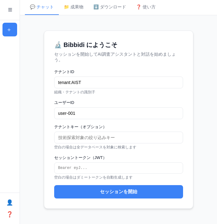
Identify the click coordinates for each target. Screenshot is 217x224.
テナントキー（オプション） (80, 126)
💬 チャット (42, 6)
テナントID (64, 71)
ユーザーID (64, 102)
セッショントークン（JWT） (80, 157)
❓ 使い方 (146, 6)
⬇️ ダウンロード (109, 6)
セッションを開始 (118, 192)
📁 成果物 (73, 6)
